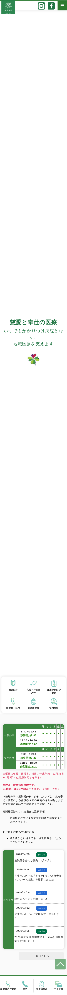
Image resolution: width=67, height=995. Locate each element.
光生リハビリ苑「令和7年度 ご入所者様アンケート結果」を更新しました (37, 877)
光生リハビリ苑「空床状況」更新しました (38, 916)
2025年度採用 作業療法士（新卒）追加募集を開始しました (38, 939)
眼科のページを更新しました (31, 898)
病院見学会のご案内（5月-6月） (33, 860)
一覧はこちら (41, 956)
